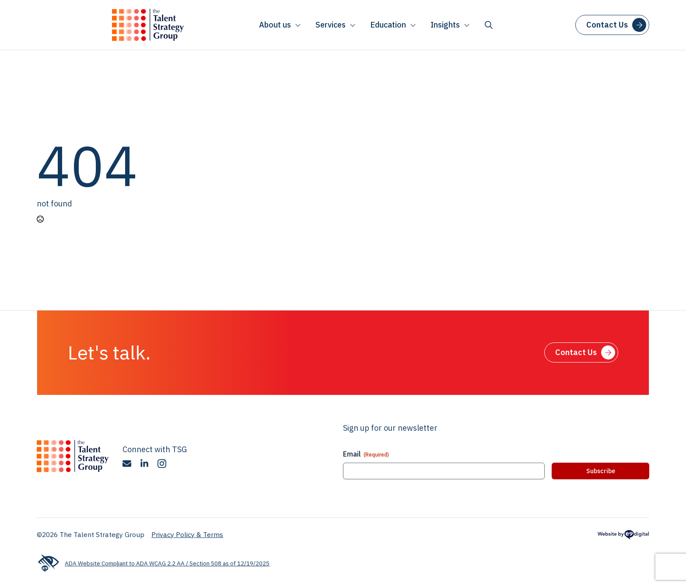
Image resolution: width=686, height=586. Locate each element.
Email (366, 454)
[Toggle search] (488, 25)
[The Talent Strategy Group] (148, 25)
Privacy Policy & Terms (187, 534)
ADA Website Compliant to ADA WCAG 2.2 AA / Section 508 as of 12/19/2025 (153, 563)
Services (330, 25)
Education (388, 25)
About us (275, 25)
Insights (445, 25)
